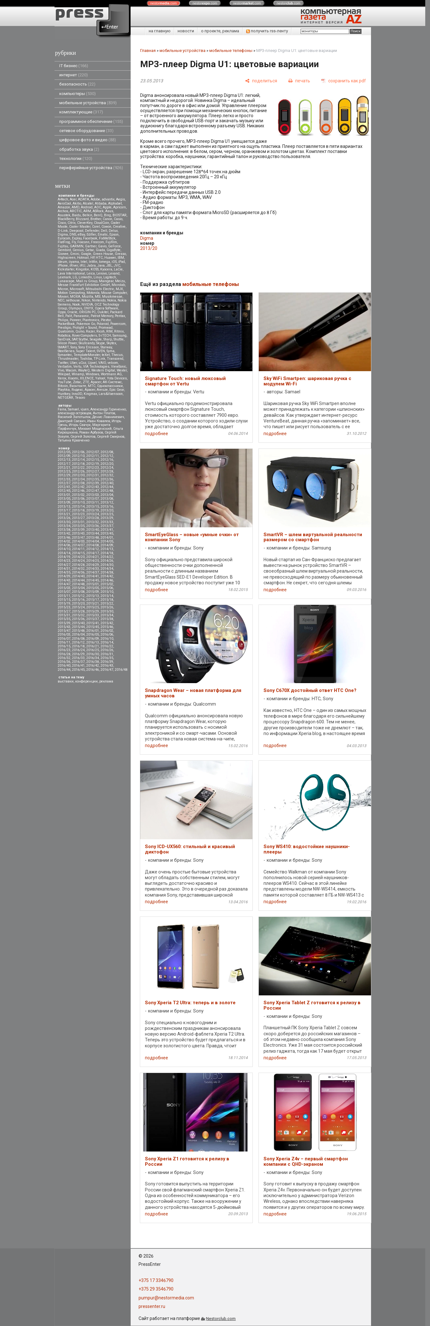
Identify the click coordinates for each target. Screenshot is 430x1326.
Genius (78, 250)
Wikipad (64, 374)
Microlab (118, 285)
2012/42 (78, 487)
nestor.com (163, 3)
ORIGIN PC (87, 312)
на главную (160, 31)
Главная (148, 50)
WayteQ (84, 370)
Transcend (115, 359)
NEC (61, 300)
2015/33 (92, 615)
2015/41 (92, 623)
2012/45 (64, 491)
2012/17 (64, 464)
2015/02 (107, 584)
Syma (110, 351)
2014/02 (64, 541)
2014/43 (64, 580)
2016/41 (78, 665)
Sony (73, 347)
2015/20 (78, 603)
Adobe (95, 199)
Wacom (71, 370)
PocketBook (66, 324)
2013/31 (78, 522)
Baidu (76, 215)
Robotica (64, 335)
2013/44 (92, 533)
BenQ (98, 215)
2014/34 (107, 569)
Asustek (64, 215)
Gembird (64, 250)
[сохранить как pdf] (343, 80)
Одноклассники (110, 386)
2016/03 (64, 634)
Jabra (91, 265)
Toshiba (86, 359)
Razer (90, 331)
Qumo (79, 331)
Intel (84, 262)
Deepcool (76, 231)
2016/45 (78, 670)
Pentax (120, 316)
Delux (113, 231)
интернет (73, 75)
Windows (92, 374)
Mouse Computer (114, 293)
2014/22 (107, 557)
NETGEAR (65, 398)
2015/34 (107, 615)
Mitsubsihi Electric (100, 289)
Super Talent (85, 351)
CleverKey (84, 223)
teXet (106, 355)
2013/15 (92, 506)
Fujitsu (63, 246)
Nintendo (99, 300)
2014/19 (64, 557)
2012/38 (78, 483)
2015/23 (64, 607)
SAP (74, 339)
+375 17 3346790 (156, 1280)
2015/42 (107, 623)
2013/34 (64, 526)
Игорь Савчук (80, 425)
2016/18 (78, 646)
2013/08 (107, 499)
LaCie (118, 269)
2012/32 (107, 475)
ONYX (88, 308)
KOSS (95, 269)
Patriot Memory (102, 316)
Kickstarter (66, 269)
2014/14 (64, 553)
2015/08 (78, 592)
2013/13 (64, 506)
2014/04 (92, 541)
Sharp (107, 339)
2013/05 (64, 499)
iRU (82, 265)
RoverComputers (84, 335)
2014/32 (78, 569)
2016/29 (78, 654)
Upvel (92, 363)
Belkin (87, 215)
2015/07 (64, 592)
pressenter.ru (152, 1306)
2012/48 (107, 491)
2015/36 (78, 619)
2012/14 (78, 460)
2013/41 (107, 530)
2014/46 (107, 580)
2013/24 (92, 514)
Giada (100, 250)
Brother (95, 219)
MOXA (75, 297)
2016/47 (107, 670)
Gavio (102, 246)
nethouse (73, 300)
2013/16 (107, 506)
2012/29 (64, 475)
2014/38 (107, 572)
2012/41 (64, 487)
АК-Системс (112, 382)
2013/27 (78, 518)
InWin (93, 262)
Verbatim (65, 367)
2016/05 (92, 634)
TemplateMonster (87, 355)
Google (86, 254)
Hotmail (83, 258)
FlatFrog (64, 242)
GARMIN (76, 246)
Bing (107, 215)
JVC (117, 265)
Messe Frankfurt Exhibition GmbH (84, 285)
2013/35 (78, 526)
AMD (75, 207)
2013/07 (92, 499)
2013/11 (92, 502)
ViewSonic (118, 367)
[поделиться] (261, 80)
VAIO (102, 363)
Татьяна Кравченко (73, 440)
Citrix (71, 223)
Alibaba (101, 203)
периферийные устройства (91, 167)
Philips (63, 320)
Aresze (102, 390)
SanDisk (64, 339)
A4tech (63, 199)
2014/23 (64, 561)
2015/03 (64, 588)
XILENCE (87, 378)
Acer (73, 199)
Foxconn (83, 242)
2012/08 (107, 452)
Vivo (61, 370)
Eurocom (64, 238)
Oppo (62, 312)
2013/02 (78, 495)
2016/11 (64, 642)
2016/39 (107, 662)
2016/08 (78, 639)
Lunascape (66, 281)
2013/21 (64, 514)
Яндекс (77, 390)
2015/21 (92, 603)
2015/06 (107, 588)
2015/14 (107, 596)
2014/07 (78, 545)
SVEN (101, 351)
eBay (81, 234)
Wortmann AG (111, 374)
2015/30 (107, 611)
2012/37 (64, 483)
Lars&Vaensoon (111, 394)
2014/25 (92, 561)
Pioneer (75, 320)
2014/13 (107, 549)
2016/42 (92, 665)
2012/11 (92, 456)
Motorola (93, 293)
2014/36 (78, 572)
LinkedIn (85, 277)
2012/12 (107, 456)
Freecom (97, 242)
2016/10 (107, 639)
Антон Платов (104, 413)
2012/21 (64, 468)
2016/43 (107, 665)
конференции (86, 681)
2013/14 (78, 506)
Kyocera (106, 269)
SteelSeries (66, 351)
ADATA (83, 199)
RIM (109, 331)
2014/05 (107, 541)
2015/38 (107, 619)
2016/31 (107, 654)
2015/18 (107, 600)
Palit (68, 316)
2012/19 (92, 464)
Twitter (63, 363)
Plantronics (90, 320)
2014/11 (78, 549)
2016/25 (92, 650)
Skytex (111, 343)
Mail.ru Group (86, 281)
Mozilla (87, 297)
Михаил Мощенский (95, 429)
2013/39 (78, 530)
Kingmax (90, 394)
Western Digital (103, 370)
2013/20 (107, 510)
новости (186, 31)
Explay (76, 238)
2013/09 (64, 502)
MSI (98, 297)
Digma (63, 234)
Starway (106, 347)
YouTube (64, 382)
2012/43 (92, 487)
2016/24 (78, 650)
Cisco (62, 223)
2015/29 (92, 611)
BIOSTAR (120, 215)
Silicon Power (67, 343)
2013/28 (92, 518)
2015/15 (64, 600)
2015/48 (78, 631)
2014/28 (78, 565)
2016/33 (78, 658)
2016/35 (107, 658)
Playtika (64, 390)
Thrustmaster (68, 359)
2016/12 (78, 642)
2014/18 (107, 553)
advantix (108, 199)
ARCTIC (76, 211)
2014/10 (64, 549)
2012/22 (78, 468)
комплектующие (81, 112)
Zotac (77, 382)
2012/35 (92, 479)
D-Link (63, 231)
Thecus (117, 355)
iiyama (74, 262)
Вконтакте (77, 386)
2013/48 (92, 538)
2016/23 (64, 650)
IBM (121, 258)
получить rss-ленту (267, 31)
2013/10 (78, 502)
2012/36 (107, 479)
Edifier (91, 234)
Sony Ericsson (88, 347)
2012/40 (107, 483)
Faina (62, 409)
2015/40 (78, 623)
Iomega (104, 262)
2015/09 (92, 592)
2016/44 (64, 670)
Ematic (103, 234)
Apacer (90, 390)
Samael (73, 409)
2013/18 (78, 510)
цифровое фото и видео (87, 139)
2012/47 (92, 491)
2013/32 (92, 522)
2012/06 (78, 452)
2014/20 (78, 557)
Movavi (63, 297)
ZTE (86, 382)
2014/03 (78, 541)
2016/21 (92, 646)
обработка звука (79, 149)
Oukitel (102, 312)
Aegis (120, 199)
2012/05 (64, 452)
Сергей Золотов (82, 437)
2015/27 (64, 611)
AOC (97, 207)
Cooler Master (79, 227)
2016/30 (92, 654)
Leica (91, 273)
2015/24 (78, 607)
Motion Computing (71, 293)
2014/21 (92, 557)
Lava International (71, 273)
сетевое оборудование (86, 130)
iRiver (73, 265)
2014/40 (78, 576)
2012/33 (64, 479)
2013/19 (92, 510)
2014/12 (92, 549)
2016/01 (92, 631)
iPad (121, 262)
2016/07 (64, 639)
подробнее (156, 433)
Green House (103, 254)
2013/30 (64, 522)
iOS (114, 262)
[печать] (299, 80)
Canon (107, 219)
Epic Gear (116, 390)
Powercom (118, 324)
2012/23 (92, 468)
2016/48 (121, 670)
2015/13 (92, 596)
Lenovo (101, 273)
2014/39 (64, 576)
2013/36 (92, 526)
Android (87, 207)
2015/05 (92, 588)
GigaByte (114, 250)
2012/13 (64, 460)
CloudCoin (101, 223)
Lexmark (64, 277)
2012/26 (78, 471)
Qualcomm (66, 331)
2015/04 (78, 588)
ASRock (98, 211)
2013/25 (107, 514)
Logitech (109, 277)
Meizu (120, 281)
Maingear (106, 281)
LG (75, 277)
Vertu (77, 367)
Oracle (72, 312)
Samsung (120, 335)
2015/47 (64, 631)
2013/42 (64, 533)
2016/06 (107, 634)
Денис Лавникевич (108, 417)
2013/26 (64, 518)
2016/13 (92, 642)
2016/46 (92, 670)
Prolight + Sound (85, 328)
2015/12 (78, 596)
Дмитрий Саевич (72, 421)
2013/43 (78, 533)
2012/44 (107, 487)
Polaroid (103, 324)
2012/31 (92, 475)
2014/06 (64, 545)
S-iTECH (105, 335)
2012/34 (78, 479)
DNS (72, 234)
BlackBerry (66, 219)
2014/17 (92, 553)
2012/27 (92, 471)
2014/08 (92, 545)
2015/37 (92, 619)
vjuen (85, 409)
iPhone (63, 265)
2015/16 (78, 600)
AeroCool (64, 203)
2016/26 (107, 650)
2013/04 (107, 495)
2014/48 (78, 584)
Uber (73, 363)
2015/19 (64, 603)
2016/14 (107, 642)
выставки (66, 681)
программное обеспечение (91, 121)
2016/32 (64, 658)
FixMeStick (107, 238)
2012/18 (78, 464)
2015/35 (64, 619)
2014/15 (78, 553)
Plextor (106, 320)
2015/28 (78, 611)
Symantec (65, 355)
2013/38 (64, 530)
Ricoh (100, 331)
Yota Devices (117, 378)
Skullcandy (86, 343)
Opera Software (106, 308)
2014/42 (107, 576)
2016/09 (92, 639)
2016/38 (92, 662)
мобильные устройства (88, 102)
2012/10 (78, 456)
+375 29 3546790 (156, 1288)
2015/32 (78, 615)
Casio (118, 219)
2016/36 (64, 662)
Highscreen (66, 258)
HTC (99, 258)
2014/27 (64, 565)
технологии (75, 158)
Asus (109, 211)
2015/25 (92, 607)
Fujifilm (111, 242)
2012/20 (107, 464)
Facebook (90, 238)
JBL (109, 265)
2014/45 (92, 580)
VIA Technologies (96, 367)
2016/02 (107, 631)
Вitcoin (63, 386)
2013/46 (64, 538)
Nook (76, 304)
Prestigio (64, 328)
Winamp (78, 374)
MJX (119, 289)
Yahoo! (100, 378)
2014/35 (64, 572)
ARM (87, 211)
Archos (63, 211)
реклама (106, 681)
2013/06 (78, 499)
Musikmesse (112, 297)
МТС (91, 386)
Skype (100, 343)
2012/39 (92, 483)
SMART (63, 347)
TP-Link (99, 359)
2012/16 (107, 460)
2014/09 (107, 545)
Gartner (90, 246)
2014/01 (107, 538)
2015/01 (92, 584)
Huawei (110, 258)
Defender (92, 231)
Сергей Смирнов (110, 437)
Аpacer (96, 382)
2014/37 (92, 572)
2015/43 (64, 627)
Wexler (122, 370)
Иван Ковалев (98, 421)
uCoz (82, 363)
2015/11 (64, 596)
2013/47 (78, 538)
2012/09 (64, 456)
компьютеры (77, 93)
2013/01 (64, 495)
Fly (74, 242)
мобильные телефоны (230, 50)
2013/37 (107, 526)
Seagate (96, 339)
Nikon (85, 300)
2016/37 (78, 662)
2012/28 (107, 471)
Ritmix (119, 331)
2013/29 (107, 518)
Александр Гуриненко (108, 409)
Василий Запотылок (74, 417)
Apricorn (119, 207)
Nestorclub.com (221, 1318)
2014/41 (92, 576)
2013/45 (107, 533)
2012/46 (78, 491)
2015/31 (64, 615)
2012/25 (64, 471)
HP (92, 258)
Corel (96, 227)
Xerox (62, 378)
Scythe (83, 339)
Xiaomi (73, 378)
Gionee (63, 254)
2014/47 (64, 584)
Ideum (62, 262)
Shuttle (119, 339)
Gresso (120, 254)
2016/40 (64, 665)
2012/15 (92, 460)
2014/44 (78, 580)
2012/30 (78, 475)
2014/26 (107, 561)
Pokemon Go (85, 324)
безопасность (77, 84)
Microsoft (77, 289)
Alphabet (115, 203)
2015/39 (64, 623)
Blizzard (82, 219)
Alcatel (88, 203)
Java (101, 265)
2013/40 (92, 530)
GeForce (114, 246)
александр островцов (74, 413)
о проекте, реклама (220, 31)
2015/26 (107, 607)
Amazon (64, 207)
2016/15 (64, 646)
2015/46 (107, 627)
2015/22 (107, 603)
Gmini (74, 254)
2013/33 (107, 522)
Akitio (77, 203)
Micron (63, 289)
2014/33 (92, 569)
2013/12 (107, 502)
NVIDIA (87, 304)
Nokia (111, 300)
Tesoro (80, 398)
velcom (112, 363)
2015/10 (107, 592)
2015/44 (78, 627)
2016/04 (78, 634)
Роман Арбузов (91, 432)
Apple (107, 207)
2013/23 (78, 514)
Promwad (106, 328)
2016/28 (64, 654)
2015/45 (92, 627)
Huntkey (64, 394)
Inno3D (77, 394)
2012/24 (107, 468)
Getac (89, 250)
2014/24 (78, 561)
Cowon (106, 227)
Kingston (82, 269)
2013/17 (64, 510)
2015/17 (92, 600)
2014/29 (92, 565)
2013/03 (92, 495)
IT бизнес (73, 65)
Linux (98, 277)
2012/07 (92, 452)
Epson (114, 234)
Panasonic (81, 316)
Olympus (75, 308)
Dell (104, 231)
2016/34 (92, 658)
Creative (119, 227)
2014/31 (64, 569)
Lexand (114, 273)
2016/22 (107, 646)
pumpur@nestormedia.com (166, 1297)
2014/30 (107, 565)
